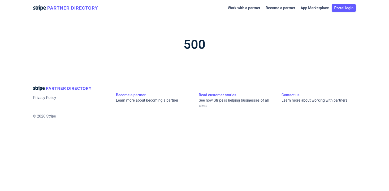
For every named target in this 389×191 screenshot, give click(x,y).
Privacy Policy (44, 98)
